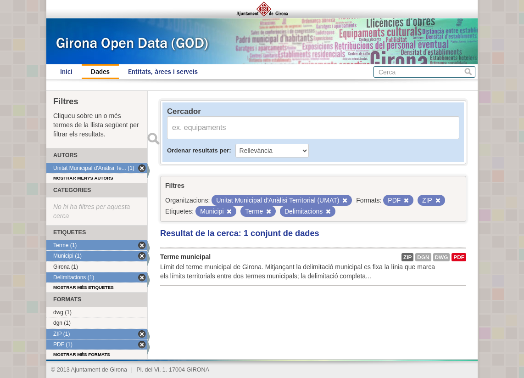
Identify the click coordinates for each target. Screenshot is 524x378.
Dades (100, 71)
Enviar (153, 139)
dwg (441, 257)
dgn (423, 257)
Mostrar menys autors (83, 178)
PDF (458, 257)
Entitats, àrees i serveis (163, 71)
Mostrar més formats (81, 354)
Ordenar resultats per (198, 150)
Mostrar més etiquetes (83, 287)
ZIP (407, 257)
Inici (66, 71)
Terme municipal (185, 256)
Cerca (468, 72)
